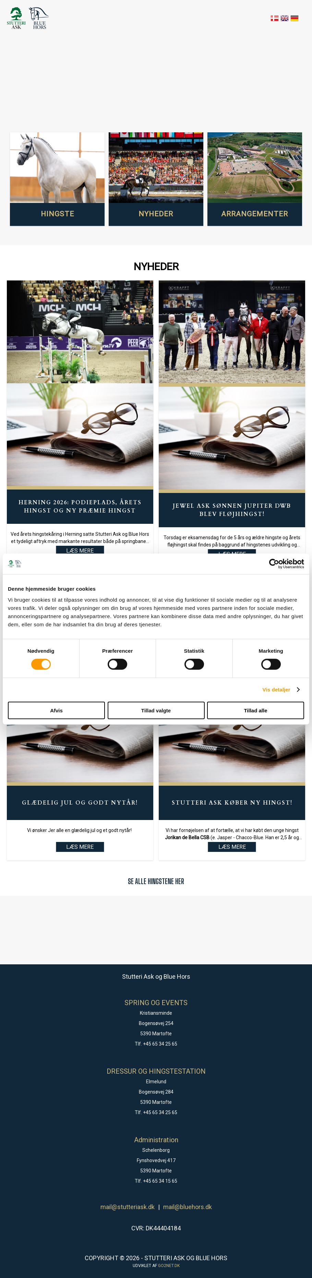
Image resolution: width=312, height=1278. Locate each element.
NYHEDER (156, 214)
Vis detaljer (276, 689)
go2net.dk (169, 1265)
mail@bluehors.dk (187, 1206)
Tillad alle (255, 710)
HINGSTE (57, 214)
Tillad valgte (156, 710)
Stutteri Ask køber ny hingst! (232, 803)
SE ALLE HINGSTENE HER (156, 881)
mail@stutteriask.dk (127, 1206)
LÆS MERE (80, 847)
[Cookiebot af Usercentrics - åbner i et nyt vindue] (274, 564)
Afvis (56, 710)
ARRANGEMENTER (254, 214)
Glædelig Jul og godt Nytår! (80, 803)
